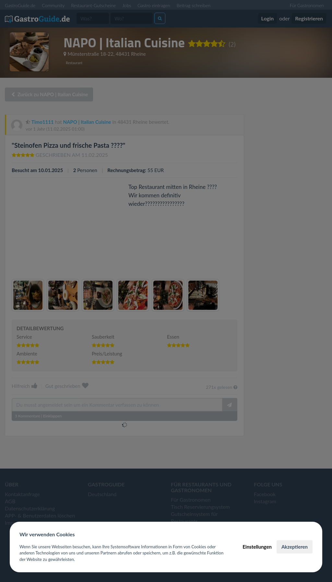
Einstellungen (257, 547)
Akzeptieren (294, 547)
